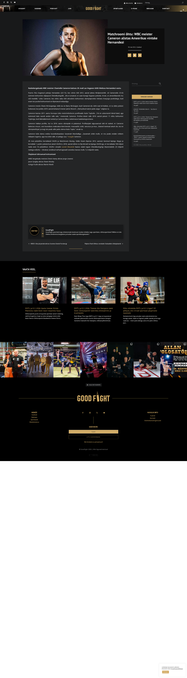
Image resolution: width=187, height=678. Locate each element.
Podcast (53, 9)
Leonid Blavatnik (68, 147)
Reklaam (150, 9)
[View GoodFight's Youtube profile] (43, 233)
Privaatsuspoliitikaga (177, 668)
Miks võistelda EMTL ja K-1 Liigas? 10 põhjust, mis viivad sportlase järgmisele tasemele (145, 128)
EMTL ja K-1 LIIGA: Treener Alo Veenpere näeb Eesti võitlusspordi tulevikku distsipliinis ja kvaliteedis (146, 118)
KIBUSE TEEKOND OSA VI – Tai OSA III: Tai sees (145, 110)
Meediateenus (34, 422)
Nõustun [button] (165, 672)
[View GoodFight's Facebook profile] (43, 228)
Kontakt (166, 9)
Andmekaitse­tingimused (152, 421)
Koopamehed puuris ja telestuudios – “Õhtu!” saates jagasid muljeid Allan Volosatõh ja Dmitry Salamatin (145, 137)
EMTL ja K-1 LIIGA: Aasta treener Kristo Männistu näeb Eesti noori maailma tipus (146, 102)
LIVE (69, 9)
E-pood (134, 9)
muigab (71, 137)
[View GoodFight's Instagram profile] (43, 236)
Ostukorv (139, 3)
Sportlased (118, 9)
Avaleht (21, 9)
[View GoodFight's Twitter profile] (43, 231)
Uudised (38, 9)
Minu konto (129, 3)
